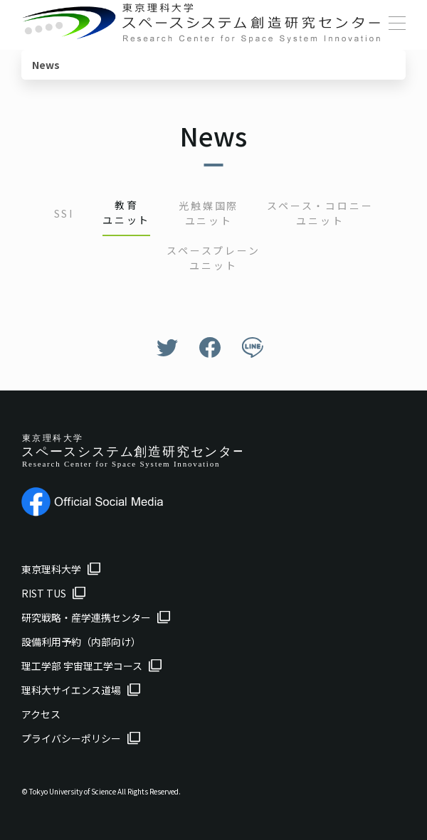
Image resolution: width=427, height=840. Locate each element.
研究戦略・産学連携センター (86, 617)
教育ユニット (126, 212)
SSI (64, 213)
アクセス (40, 714)
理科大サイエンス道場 (71, 690)
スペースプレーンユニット (213, 257)
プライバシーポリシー (71, 738)
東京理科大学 (51, 569)
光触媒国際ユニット (208, 213)
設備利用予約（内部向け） (81, 641)
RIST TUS (43, 593)
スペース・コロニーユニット (320, 213)
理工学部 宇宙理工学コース (81, 666)
